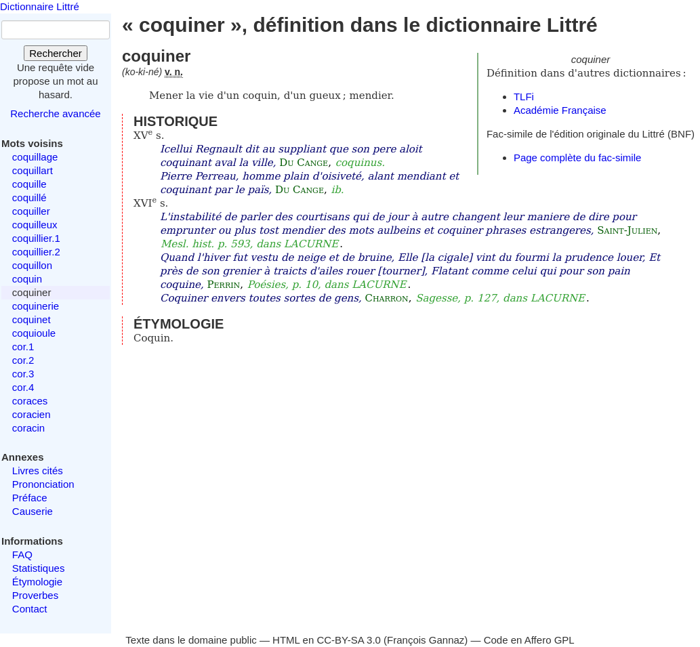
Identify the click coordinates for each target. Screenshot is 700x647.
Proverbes (35, 595)
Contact (29, 608)
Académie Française (560, 110)
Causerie (32, 511)
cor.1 (23, 346)
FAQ (22, 554)
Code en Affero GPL (529, 640)
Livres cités (37, 470)
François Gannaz (425, 640)
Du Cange (303, 162)
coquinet (31, 319)
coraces (30, 400)
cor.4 (23, 387)
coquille (29, 184)
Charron (386, 298)
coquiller (31, 211)
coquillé (29, 197)
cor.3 (23, 373)
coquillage (35, 157)
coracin (28, 428)
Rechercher (55, 53)
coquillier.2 (36, 251)
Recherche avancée (55, 113)
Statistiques (38, 568)
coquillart (32, 170)
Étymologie (37, 581)
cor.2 (23, 360)
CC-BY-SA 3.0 (348, 640)
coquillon (32, 265)
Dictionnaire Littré (39, 6)
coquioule (34, 333)
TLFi (524, 96)
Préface (29, 497)
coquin (27, 279)
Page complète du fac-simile (577, 157)
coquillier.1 (36, 238)
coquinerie (35, 306)
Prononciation (43, 484)
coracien (31, 414)
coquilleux (35, 224)
